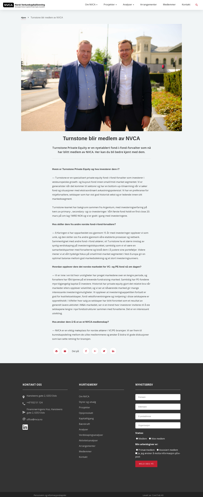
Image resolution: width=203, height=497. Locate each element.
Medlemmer (169, 4)
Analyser (128, 4)
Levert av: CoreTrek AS (153, 495)
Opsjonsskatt (86, 412)
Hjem (23, 18)
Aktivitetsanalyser (88, 440)
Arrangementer (148, 4)
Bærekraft (84, 423)
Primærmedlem (145, 449)
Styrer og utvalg (87, 401)
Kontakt (186, 4)
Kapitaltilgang (86, 418)
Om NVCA (91, 4)
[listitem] (24, 5)
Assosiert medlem (167, 449)
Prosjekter (110, 4)
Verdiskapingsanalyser (91, 434)
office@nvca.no (34, 419)
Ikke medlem (157, 438)
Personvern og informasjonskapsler (50, 495)
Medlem (141, 438)
